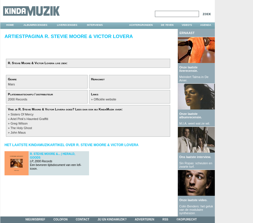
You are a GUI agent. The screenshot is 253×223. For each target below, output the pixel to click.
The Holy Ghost (21, 128)
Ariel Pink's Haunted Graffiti (29, 119)
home (10, 25)
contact (82, 219)
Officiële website (105, 99)
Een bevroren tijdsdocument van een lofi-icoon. (55, 161)
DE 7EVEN (167, 25)
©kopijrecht (186, 219)
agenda (205, 25)
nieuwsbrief (35, 219)
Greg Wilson (19, 123)
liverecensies (67, 25)
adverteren (144, 219)
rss (165, 219)
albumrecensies (35, 25)
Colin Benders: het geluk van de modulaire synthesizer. (196, 210)
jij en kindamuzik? (112, 219)
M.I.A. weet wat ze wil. (194, 123)
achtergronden (141, 25)
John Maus (18, 132)
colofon (60, 219)
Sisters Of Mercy (21, 114)
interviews (95, 25)
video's (187, 25)
